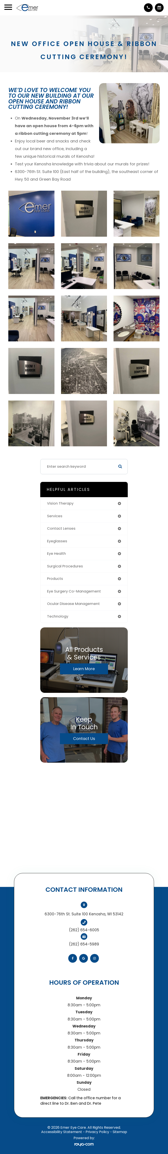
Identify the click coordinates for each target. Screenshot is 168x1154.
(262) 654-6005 (84, 930)
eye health (56, 553)
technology (57, 616)
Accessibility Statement (61, 1131)
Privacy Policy (97, 1131)
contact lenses (61, 528)
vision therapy (60, 503)
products (55, 578)
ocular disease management (73, 603)
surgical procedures (65, 566)
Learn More (84, 668)
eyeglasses (57, 541)
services (54, 516)
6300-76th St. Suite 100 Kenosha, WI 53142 (84, 914)
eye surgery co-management (74, 591)
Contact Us (84, 738)
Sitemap (120, 1131)
